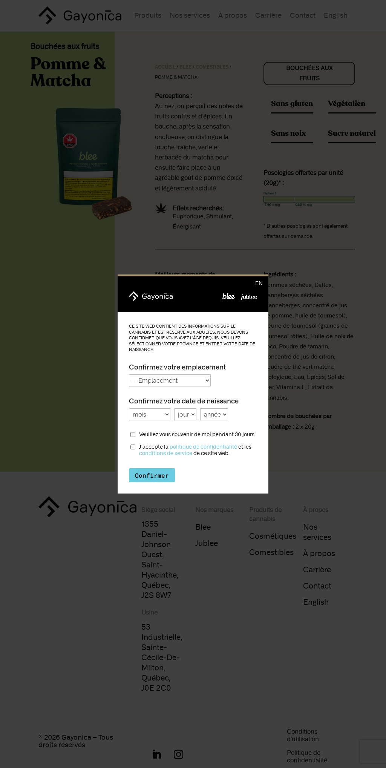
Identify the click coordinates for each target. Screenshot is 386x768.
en (259, 283)
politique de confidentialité (203, 447)
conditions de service (165, 453)
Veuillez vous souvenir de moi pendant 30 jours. (197, 435)
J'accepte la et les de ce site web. (195, 450)
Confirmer (152, 475)
